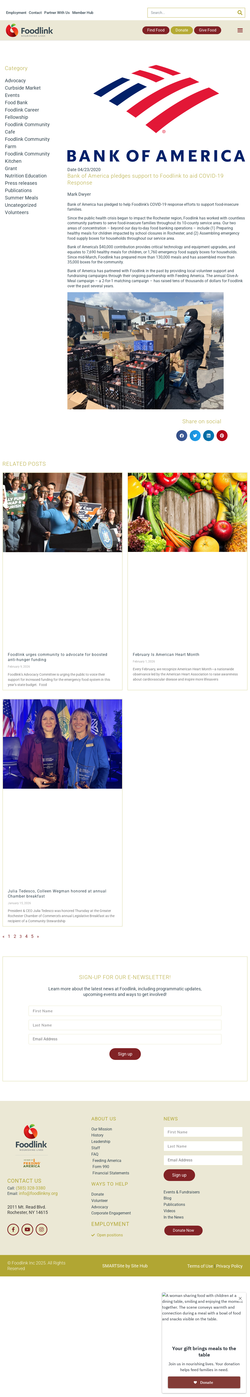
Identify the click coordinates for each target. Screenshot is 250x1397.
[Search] (240, 12)
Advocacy (15, 80)
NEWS (171, 1119)
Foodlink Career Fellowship (22, 113)
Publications (18, 190)
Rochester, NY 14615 (27, 1212)
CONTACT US (24, 1181)
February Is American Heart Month (166, 654)
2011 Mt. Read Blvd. (26, 1207)
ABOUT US (103, 1119)
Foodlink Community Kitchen (27, 157)
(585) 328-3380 (30, 1187)
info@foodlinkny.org (38, 1193)
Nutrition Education (26, 176)
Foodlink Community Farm (27, 142)
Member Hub (82, 12)
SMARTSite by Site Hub (125, 1265)
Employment (16, 12)
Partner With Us (57, 12)
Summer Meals (21, 198)
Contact (35, 12)
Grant (11, 168)
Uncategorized (20, 205)
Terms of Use (200, 1266)
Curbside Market (23, 88)
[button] (181, 435)
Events (12, 95)
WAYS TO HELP (109, 1184)
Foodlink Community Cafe (27, 128)
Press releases (21, 183)
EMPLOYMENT (110, 1224)
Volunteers (17, 212)
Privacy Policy (229, 1266)
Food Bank (16, 102)
